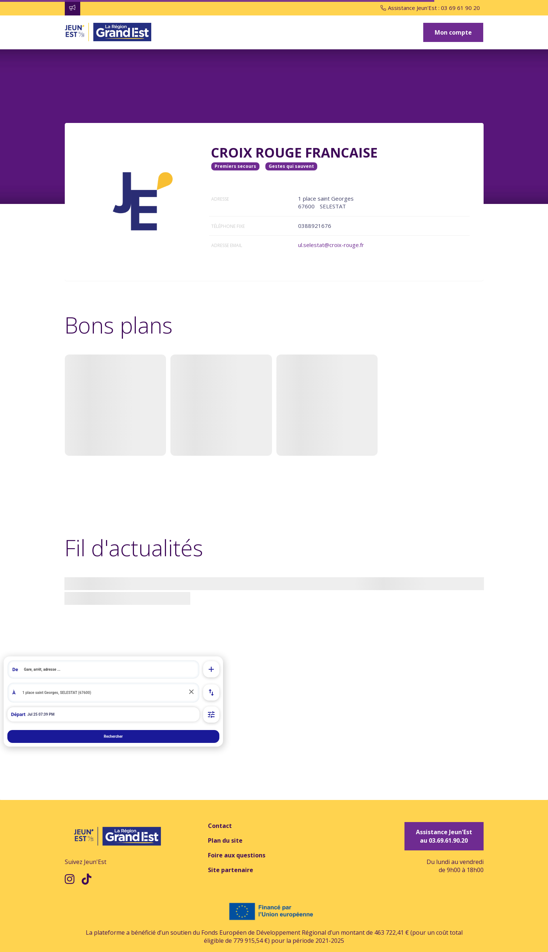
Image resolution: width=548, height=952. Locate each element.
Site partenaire (230, 870)
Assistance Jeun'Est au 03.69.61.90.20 (444, 836)
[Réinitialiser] (191, 692)
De (15, 669)
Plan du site (225, 840)
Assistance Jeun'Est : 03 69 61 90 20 (430, 7)
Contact (220, 825)
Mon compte (453, 32)
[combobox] (103, 669)
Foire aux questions (236, 855)
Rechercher (113, 736)
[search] (109, 669)
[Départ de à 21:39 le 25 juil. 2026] (103, 714)
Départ (18, 714)
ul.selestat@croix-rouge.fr (331, 244)
